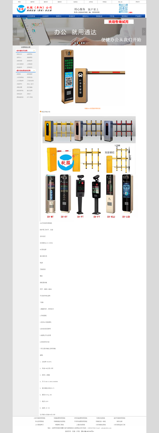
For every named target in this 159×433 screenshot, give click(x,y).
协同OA (58, 16)
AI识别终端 (31, 16)
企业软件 (45, 16)
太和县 (91, 2)
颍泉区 (60, 2)
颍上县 (120, 2)
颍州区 (33, 2)
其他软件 (72, 16)
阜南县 (105, 2)
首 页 (18, 16)
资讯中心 (85, 16)
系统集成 (99, 16)
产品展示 (138, 16)
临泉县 (76, 2)
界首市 (138, 2)
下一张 (144, 31)
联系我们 (125, 16)
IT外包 (112, 16)
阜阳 (19, 2)
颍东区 (46, 2)
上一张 (15, 31)
